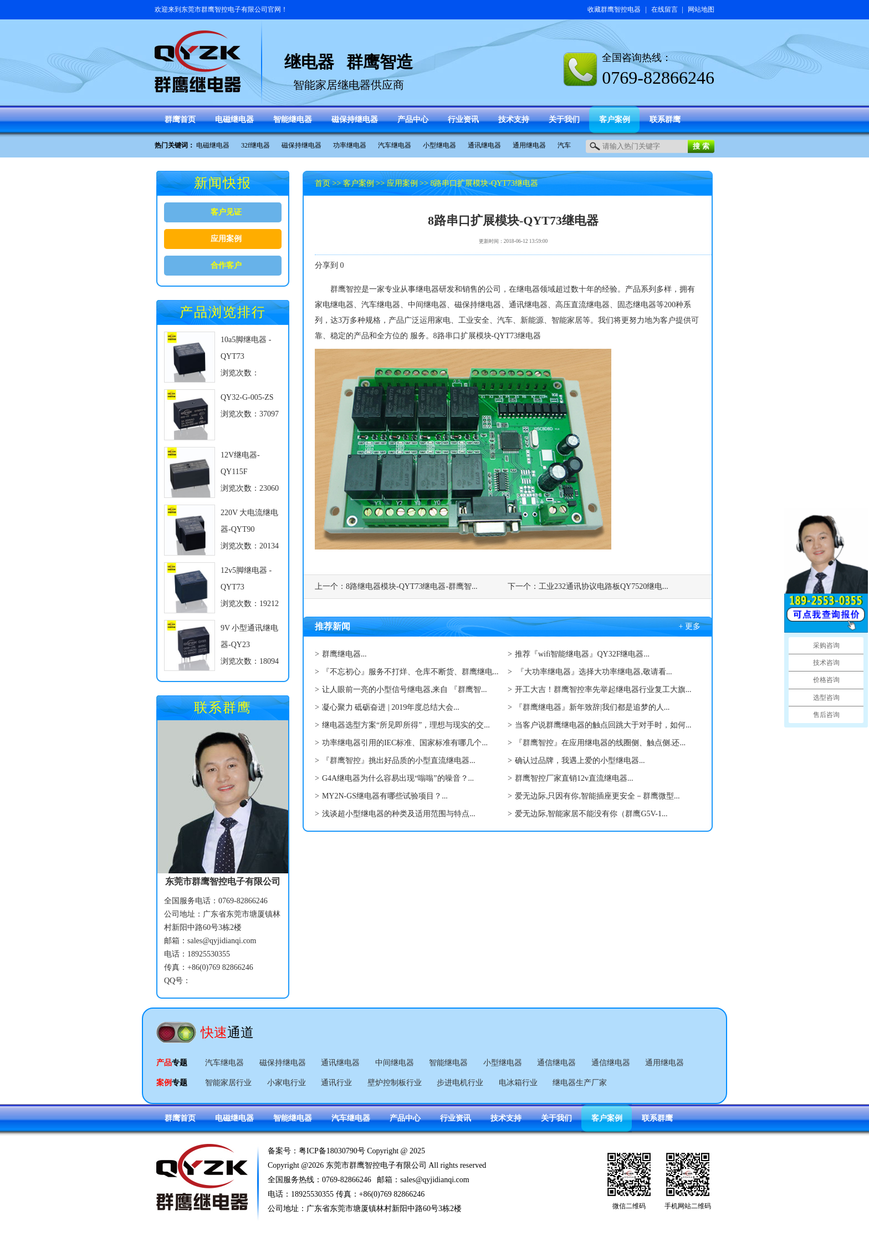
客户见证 (226, 212)
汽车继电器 (394, 145)
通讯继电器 (484, 145)
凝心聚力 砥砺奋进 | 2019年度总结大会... (390, 707)
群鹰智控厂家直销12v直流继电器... (574, 778)
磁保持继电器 (301, 145)
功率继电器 (349, 145)
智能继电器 (448, 1063)
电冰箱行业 (518, 1083)
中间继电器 (394, 1063)
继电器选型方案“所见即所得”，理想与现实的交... (406, 725)
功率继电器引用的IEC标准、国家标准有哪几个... (405, 743)
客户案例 (358, 183)
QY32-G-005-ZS (247, 397)
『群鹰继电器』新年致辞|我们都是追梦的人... (592, 707)
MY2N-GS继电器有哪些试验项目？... (385, 796)
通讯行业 (336, 1083)
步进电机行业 (460, 1083)
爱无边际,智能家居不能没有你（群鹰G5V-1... (591, 814)
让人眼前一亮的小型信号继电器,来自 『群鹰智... (404, 689)
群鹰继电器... (344, 654)
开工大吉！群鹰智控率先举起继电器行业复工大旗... (603, 689)
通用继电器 (529, 145)
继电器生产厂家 (580, 1083)
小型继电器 (439, 145)
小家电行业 (286, 1083)
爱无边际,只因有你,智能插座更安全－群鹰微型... (597, 796)
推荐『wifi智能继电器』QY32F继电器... (582, 654)
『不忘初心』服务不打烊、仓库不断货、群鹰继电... (410, 672)
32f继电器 (255, 145)
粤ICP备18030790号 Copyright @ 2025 (362, 1151)
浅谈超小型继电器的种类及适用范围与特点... (399, 814)
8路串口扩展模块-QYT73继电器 (484, 183)
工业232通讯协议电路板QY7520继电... (603, 586)
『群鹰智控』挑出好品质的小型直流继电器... (399, 760)
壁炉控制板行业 (394, 1083)
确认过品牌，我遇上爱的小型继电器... (580, 760)
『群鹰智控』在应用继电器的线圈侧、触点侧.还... (600, 743)
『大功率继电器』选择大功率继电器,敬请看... (593, 672)
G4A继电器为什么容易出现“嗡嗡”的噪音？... (398, 778)
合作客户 (226, 265)
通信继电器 (556, 1063)
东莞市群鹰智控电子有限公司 (224, 9)
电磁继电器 (212, 145)
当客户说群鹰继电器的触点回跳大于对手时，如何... (603, 725)
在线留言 (664, 9)
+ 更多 (690, 626)
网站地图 (701, 9)
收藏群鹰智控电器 (614, 9)
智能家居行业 (228, 1083)
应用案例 (226, 239)
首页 (322, 183)
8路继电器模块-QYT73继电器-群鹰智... (412, 586)
